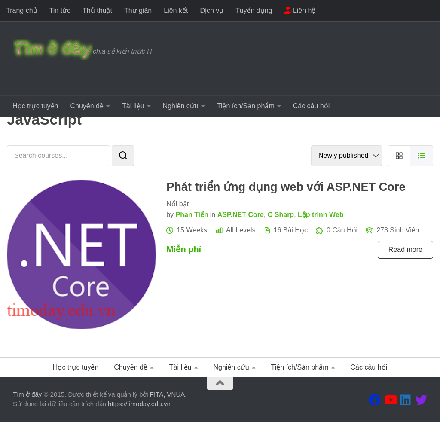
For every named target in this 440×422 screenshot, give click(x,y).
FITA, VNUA (167, 394)
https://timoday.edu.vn (139, 403)
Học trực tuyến (35, 106)
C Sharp (281, 214)
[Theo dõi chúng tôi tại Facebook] (375, 400)
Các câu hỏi (311, 106)
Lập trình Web (320, 214)
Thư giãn (138, 10)
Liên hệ (299, 10)
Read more (405, 249)
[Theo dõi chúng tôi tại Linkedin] (406, 400)
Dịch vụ (211, 10)
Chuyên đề (87, 106)
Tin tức (60, 10)
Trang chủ (21, 10)
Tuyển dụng (253, 10)
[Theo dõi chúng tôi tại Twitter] (421, 400)
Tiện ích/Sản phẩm (246, 106)
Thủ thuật (97, 10)
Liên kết (176, 10)
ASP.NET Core (240, 214)
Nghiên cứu (181, 106)
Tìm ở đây (27, 394)
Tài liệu (133, 106)
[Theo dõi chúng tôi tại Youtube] (390, 400)
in (212, 214)
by (170, 214)
